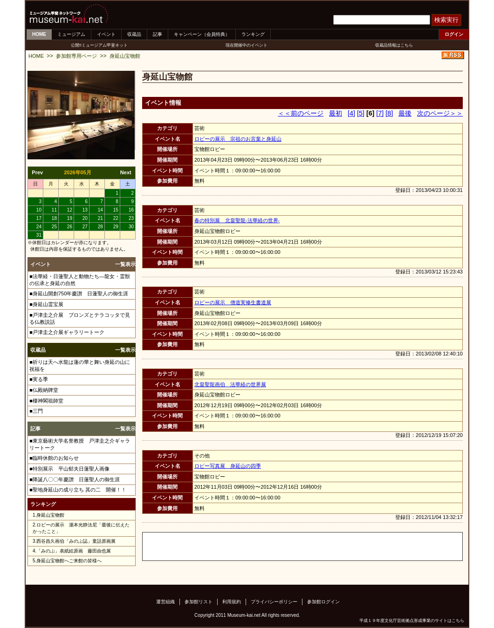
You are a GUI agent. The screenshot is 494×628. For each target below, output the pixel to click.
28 (100, 226)
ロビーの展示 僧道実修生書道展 (232, 302)
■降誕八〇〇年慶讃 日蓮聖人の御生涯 (74, 479)
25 (54, 226)
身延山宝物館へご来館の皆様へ (69, 560)
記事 (157, 34)
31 (38, 235)
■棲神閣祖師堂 (46, 400)
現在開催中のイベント (247, 45)
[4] (351, 113)
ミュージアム (71, 34)
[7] (380, 113)
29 (115, 226)
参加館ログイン (323, 601)
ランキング (253, 34)
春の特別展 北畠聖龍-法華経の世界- (237, 220)
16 (131, 209)
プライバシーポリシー (274, 601)
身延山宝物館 (125, 56)
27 (85, 226)
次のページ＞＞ (440, 113)
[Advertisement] (252, 546)
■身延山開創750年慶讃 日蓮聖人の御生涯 (78, 293)
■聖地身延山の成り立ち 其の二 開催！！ (77, 489)
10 (38, 209)
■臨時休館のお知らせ (54, 458)
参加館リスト (199, 601)
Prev (37, 172)
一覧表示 (125, 264)
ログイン (454, 34)
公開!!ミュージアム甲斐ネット (99, 45)
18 (54, 218)
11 (54, 209)
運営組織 (165, 601)
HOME (39, 34)
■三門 (36, 411)
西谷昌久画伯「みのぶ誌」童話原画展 (76, 541)
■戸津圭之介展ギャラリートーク (66, 332)
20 (85, 218)
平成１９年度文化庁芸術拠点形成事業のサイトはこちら (411, 620)
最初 (335, 113)
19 (69, 218)
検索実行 (446, 19)
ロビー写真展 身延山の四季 (227, 466)
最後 (405, 113)
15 (115, 209)
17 (38, 218)
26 (69, 226)
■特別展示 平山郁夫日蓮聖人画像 (69, 468)
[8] (389, 113)
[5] (360, 113)
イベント (106, 34)
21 (100, 218)
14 (100, 209)
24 (38, 226)
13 (85, 209)
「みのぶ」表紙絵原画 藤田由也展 (73, 550)
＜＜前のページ (300, 113)
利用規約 (231, 601)
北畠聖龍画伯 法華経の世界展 (230, 384)
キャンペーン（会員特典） (202, 34)
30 (131, 226)
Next (125, 172)
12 (69, 209)
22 (115, 218)
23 (131, 218)
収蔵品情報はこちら (394, 45)
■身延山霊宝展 (46, 304)
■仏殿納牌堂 (43, 390)
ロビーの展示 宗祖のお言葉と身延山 (237, 139)
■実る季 (38, 379)
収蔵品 (134, 34)
